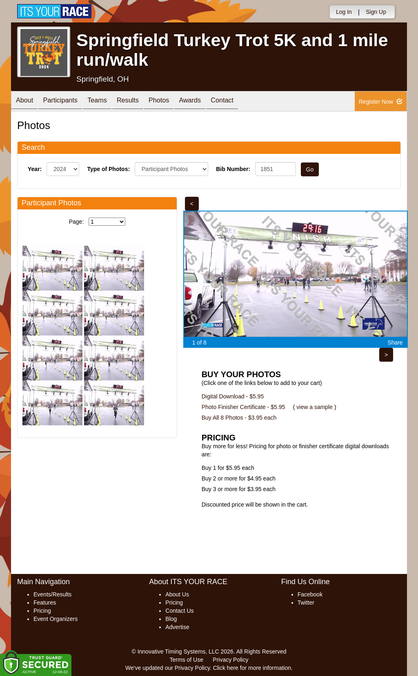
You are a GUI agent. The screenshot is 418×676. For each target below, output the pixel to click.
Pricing (42, 610)
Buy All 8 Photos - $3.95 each (239, 417)
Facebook (310, 594)
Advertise (177, 627)
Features (44, 602)
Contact (248, 102)
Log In (344, 12)
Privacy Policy (230, 659)
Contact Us (179, 610)
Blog (171, 619)
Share (394, 342)
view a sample (314, 407)
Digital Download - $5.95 (233, 396)
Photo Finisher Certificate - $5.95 (243, 407)
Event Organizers (55, 619)
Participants (66, 102)
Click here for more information (252, 668)
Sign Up (376, 12)
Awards (212, 102)
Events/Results (52, 594)
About (27, 102)
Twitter (306, 602)
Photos (177, 102)
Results (142, 102)
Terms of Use (186, 659)
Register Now (380, 101)
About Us (177, 594)
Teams (108, 102)
